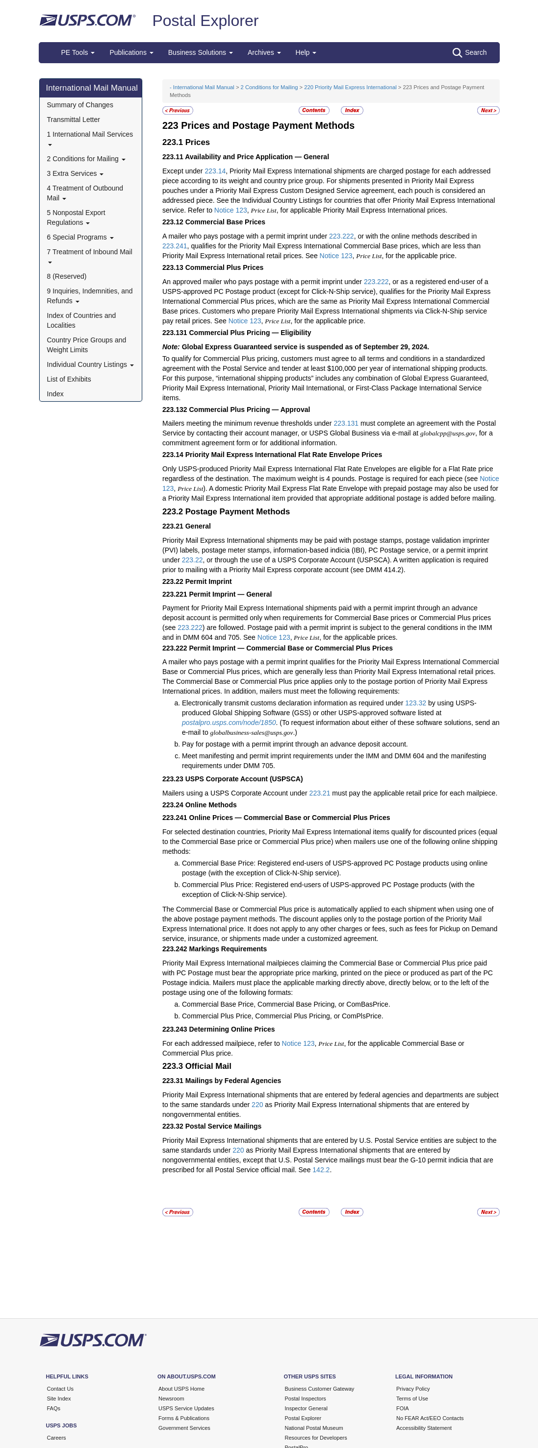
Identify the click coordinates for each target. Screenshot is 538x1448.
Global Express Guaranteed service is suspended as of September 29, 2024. (305, 347)
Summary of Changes (80, 105)
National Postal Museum (314, 1428)
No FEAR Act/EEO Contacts (430, 1418)
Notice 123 (230, 210)
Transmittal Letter (73, 119)
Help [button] (306, 52)
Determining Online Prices (232, 1029)
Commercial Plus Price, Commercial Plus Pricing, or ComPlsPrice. (283, 1016)
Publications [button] (131, 52)
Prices (197, 142)
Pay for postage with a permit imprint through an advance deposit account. (295, 744)
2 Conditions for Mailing (86, 159)
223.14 (215, 171)
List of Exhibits (69, 379)
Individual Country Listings (90, 364)
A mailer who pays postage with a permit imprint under (245, 236)
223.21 (320, 793)
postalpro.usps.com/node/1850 (229, 722)
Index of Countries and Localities (81, 320)
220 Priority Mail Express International (350, 87)
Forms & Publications (183, 1418)
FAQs (54, 1408)
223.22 (192, 560)
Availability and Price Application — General (257, 157)
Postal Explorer (205, 20)
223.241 (174, 246)
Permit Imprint (208, 581)
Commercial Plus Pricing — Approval (249, 409)
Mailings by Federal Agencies (233, 1081)
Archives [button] (264, 52)
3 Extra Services (75, 173)
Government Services (184, 1428)
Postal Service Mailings (223, 1126)
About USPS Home (181, 1389)
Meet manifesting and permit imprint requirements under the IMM (281, 756)
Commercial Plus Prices (224, 267)
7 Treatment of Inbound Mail (89, 255)
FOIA (402, 1408)
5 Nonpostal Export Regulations (76, 217)
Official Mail (208, 1066)
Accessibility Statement (424, 1428)
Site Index (59, 1398)
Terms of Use (412, 1398)
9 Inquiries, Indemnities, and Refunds (90, 296)
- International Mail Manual (202, 87)
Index (55, 394)
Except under (183, 171)
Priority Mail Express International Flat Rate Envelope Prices (283, 455)
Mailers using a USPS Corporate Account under (235, 793)
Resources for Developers (316, 1438)
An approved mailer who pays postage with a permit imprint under (263, 282)
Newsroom (171, 1398)
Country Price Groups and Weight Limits (87, 345)
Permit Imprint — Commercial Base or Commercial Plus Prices (291, 648)
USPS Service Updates (186, 1408)
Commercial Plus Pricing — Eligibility (250, 333)
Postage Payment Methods (237, 511)
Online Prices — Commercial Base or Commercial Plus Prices (289, 817)
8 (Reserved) (67, 276)
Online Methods (211, 805)
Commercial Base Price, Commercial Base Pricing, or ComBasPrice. (286, 1004)
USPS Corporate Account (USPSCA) (244, 779)
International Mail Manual (92, 88)
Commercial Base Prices (225, 222)
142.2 (321, 1170)
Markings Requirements (228, 949)
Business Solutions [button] (200, 52)
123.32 (415, 703)
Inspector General (306, 1408)
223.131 (346, 423)
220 (257, 1105)
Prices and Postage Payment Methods (268, 125)
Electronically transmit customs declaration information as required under (293, 703)
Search (470, 53)
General (198, 526)
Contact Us (60, 1389)
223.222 (341, 236)
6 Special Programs (80, 237)
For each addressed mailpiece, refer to (222, 1043)
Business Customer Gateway (320, 1389)
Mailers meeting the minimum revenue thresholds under (247, 423)
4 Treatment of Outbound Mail (85, 193)
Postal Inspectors (305, 1398)
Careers (56, 1438)
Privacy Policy (413, 1389)
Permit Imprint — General (230, 594)
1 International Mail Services (90, 137)
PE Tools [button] (78, 52)
